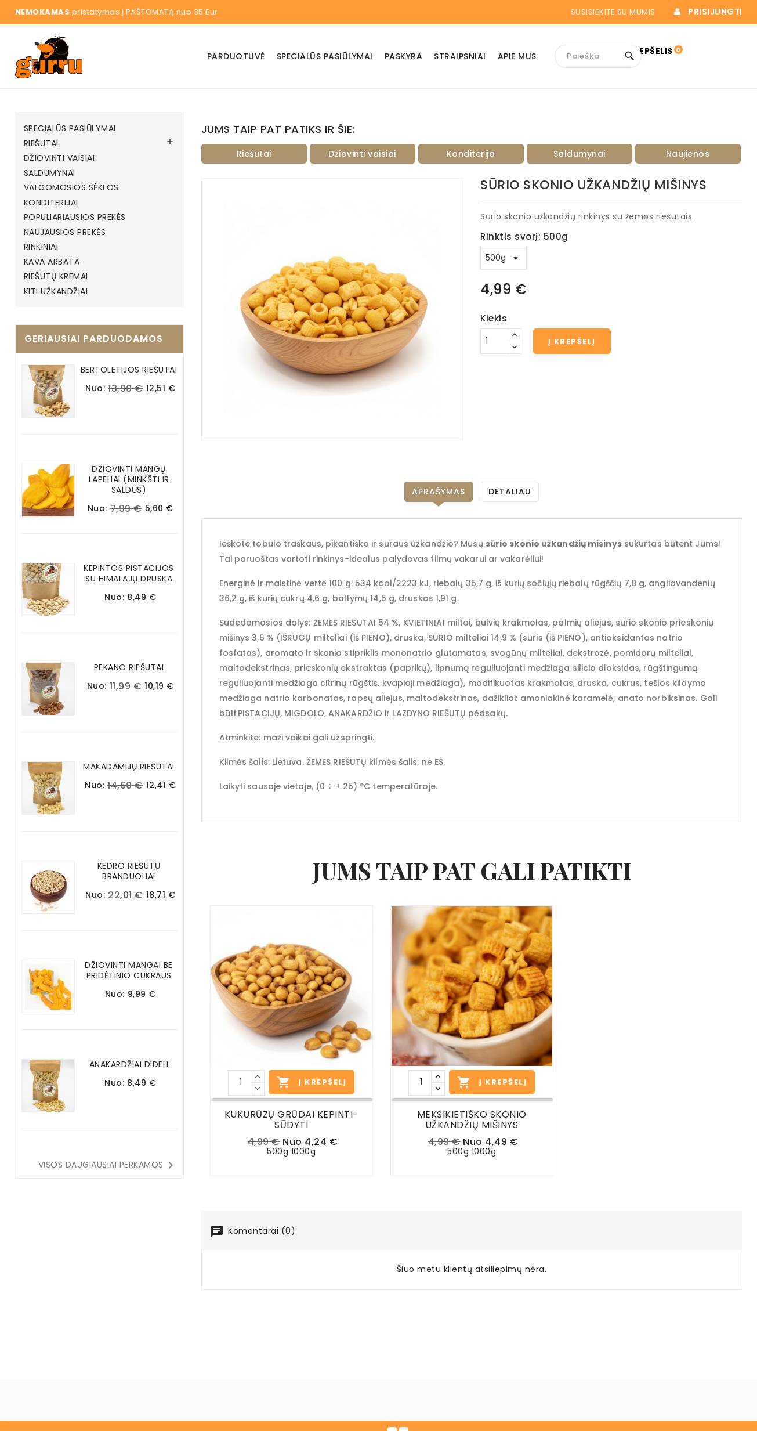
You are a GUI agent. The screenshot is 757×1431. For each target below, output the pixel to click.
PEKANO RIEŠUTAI (129, 667)
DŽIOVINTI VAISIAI (59, 158)
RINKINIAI (41, 247)
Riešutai (254, 154)
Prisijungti (715, 12)
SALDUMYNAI (49, 173)
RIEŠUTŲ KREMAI (56, 277)
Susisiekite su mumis (621, 11)
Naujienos (688, 154)
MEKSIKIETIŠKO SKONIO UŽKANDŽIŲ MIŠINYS (472, 1120)
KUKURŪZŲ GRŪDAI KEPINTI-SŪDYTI (291, 1120)
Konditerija (471, 154)
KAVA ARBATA (52, 262)
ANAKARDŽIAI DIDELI (129, 1064)
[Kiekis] (494, 341)
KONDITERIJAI (51, 203)
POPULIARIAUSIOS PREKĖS (75, 217)
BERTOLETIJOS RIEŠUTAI (129, 369)
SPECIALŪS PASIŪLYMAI (70, 129)
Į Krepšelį (312, 1082)
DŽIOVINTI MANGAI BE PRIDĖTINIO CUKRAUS (129, 970)
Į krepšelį (572, 341)
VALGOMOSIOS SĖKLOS (71, 188)
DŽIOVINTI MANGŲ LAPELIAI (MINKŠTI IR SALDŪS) (129, 479)
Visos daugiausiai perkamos (108, 1165)
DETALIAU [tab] (509, 491)
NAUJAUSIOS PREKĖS (65, 232)
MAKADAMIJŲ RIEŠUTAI (129, 766)
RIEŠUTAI (41, 144)
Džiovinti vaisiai (362, 154)
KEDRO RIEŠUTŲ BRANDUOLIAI (129, 871)
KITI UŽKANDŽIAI (56, 292)
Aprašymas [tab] (438, 491)
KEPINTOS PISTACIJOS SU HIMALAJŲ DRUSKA (129, 573)
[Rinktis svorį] (503, 258)
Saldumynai (579, 154)
